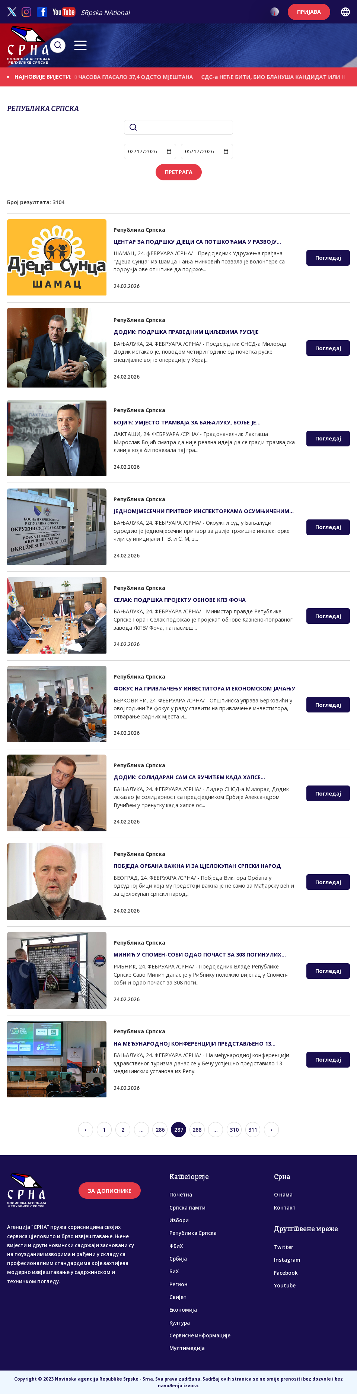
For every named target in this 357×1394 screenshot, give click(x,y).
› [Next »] (271, 1129)
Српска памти (187, 1207)
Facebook (286, 1273)
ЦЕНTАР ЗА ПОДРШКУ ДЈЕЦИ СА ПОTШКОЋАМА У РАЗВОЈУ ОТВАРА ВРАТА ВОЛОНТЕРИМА (195, 241)
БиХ (174, 1271)
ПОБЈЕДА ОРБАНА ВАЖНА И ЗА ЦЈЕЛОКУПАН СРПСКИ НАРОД (197, 865)
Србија (178, 1258)
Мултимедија (187, 1348)
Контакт (285, 1207)
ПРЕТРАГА (178, 172)
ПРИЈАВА (309, 11)
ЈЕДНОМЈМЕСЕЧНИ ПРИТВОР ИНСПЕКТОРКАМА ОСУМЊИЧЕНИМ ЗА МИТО (201, 511)
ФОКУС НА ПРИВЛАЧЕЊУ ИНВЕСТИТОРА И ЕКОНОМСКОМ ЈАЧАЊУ (204, 688)
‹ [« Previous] (85, 1129)
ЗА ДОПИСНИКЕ (109, 1190)
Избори (179, 1220)
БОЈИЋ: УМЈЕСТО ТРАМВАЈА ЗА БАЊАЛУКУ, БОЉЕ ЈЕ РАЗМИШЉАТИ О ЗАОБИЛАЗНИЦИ (185, 422)
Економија (183, 1309)
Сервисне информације (199, 1335)
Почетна (180, 1194)
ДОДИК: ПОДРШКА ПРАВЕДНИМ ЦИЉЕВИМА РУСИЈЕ (186, 331)
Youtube (285, 1285)
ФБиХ (176, 1246)
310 (234, 1129)
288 (196, 1129)
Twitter (283, 1247)
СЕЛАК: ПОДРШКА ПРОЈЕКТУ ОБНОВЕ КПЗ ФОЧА (180, 599)
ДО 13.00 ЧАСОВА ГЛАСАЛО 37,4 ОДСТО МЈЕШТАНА (129, 76)
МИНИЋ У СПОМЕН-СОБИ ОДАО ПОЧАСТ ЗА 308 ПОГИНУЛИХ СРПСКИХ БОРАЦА (197, 954)
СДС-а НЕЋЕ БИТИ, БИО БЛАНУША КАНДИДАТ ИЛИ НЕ (280, 76)
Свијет (178, 1297)
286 (160, 1129)
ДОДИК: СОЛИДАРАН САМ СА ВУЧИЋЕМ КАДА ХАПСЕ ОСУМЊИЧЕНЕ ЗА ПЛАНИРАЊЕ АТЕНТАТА (187, 777)
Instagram (287, 1260)
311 (252, 1129)
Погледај (328, 257)
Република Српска (193, 1233)
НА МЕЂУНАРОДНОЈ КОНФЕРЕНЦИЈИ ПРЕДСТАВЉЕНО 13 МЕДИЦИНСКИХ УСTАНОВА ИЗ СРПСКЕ (192, 1043)
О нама (283, 1194)
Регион (178, 1284)
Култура (179, 1322)
